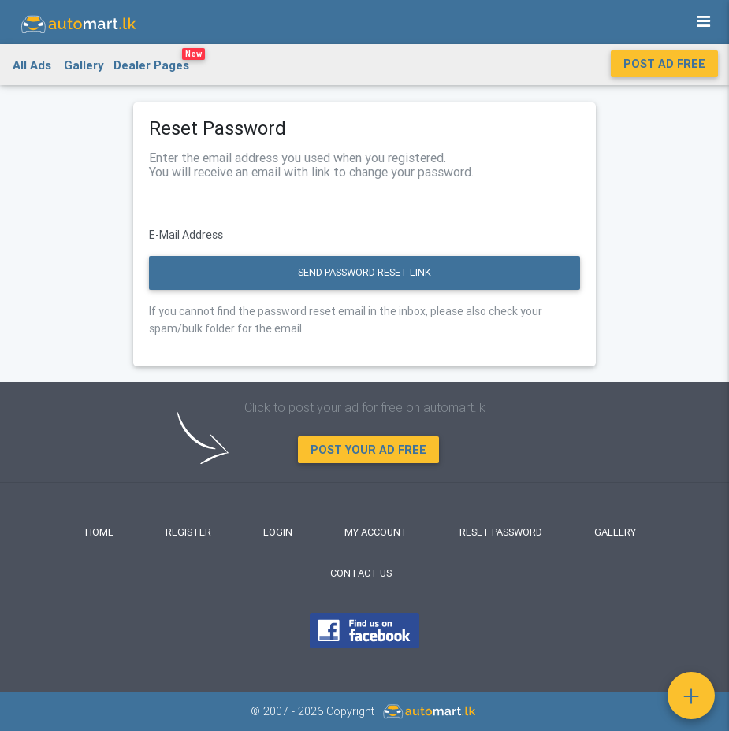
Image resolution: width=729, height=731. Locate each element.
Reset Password (500, 532)
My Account (375, 532)
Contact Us (361, 573)
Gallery (84, 65)
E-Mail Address (186, 235)
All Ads (32, 65)
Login (277, 532)
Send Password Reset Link (364, 272)
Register (188, 532)
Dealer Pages (159, 62)
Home (99, 532)
